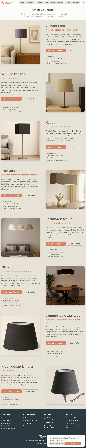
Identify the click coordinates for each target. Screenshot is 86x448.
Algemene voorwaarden (30, 420)
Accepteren (73, 443)
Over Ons (60, 2)
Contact (68, 2)
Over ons (4, 418)
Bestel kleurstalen (50, 2)
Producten (30, 2)
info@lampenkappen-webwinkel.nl (53, 419)
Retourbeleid (27, 426)
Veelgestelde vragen (7, 426)
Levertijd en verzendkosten (9, 428)
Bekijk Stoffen (75, 51)
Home (22, 2)
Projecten (76, 2)
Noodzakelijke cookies (56, 443)
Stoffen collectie (6, 420)
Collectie (39, 2)
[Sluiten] (82, 437)
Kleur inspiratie (6, 423)
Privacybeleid (27, 423)
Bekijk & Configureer (55, 51)
